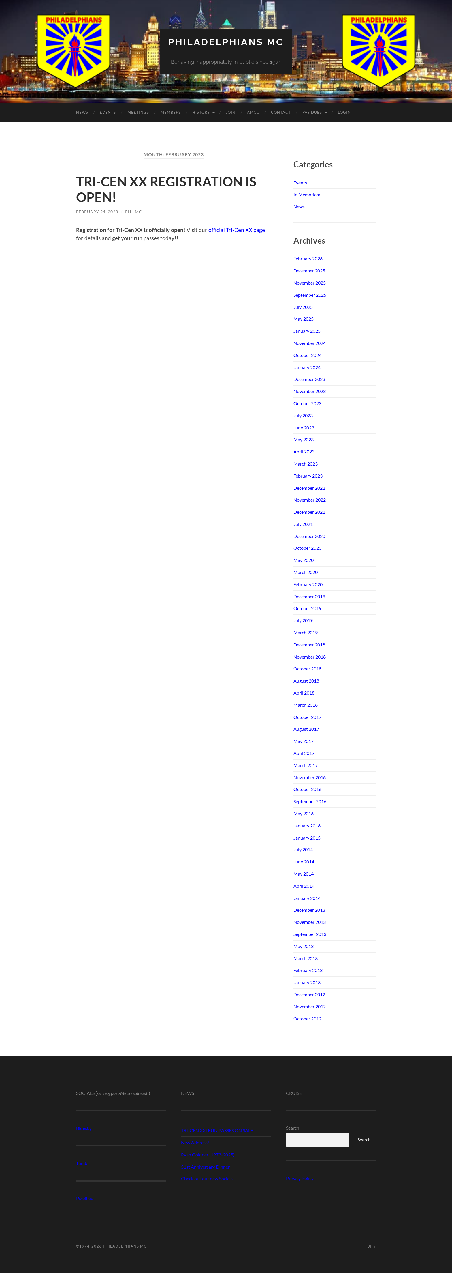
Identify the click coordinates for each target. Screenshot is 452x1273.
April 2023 (303, 451)
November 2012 (309, 1006)
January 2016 (307, 825)
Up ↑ (371, 1246)
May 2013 (303, 946)
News (82, 112)
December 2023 (309, 379)
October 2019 (307, 608)
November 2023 (309, 391)
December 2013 (309, 910)
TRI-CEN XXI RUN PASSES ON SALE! (218, 1130)
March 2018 (305, 705)
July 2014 (303, 849)
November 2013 (309, 922)
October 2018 (307, 668)
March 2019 (305, 632)
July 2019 (303, 620)
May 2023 (303, 439)
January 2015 (307, 837)
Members (171, 112)
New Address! (195, 1142)
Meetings (138, 112)
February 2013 (308, 970)
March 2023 (305, 463)
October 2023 (307, 403)
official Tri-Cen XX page (236, 230)
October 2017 (307, 717)
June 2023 (303, 427)
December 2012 (309, 994)
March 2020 (305, 572)
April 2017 (303, 753)
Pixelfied (84, 1198)
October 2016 (307, 789)
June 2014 (303, 861)
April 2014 (303, 886)
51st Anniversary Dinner (205, 1166)
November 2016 (309, 777)
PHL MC (133, 211)
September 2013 (309, 934)
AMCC (253, 112)
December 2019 (309, 596)
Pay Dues (312, 112)
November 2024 (309, 343)
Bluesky (84, 1128)
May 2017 (303, 741)
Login (344, 112)
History (201, 112)
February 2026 (308, 258)
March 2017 (305, 765)
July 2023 (303, 415)
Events (108, 112)
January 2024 (307, 367)
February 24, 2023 (97, 211)
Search (292, 1127)
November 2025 (309, 282)
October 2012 (307, 1018)
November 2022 (309, 499)
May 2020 (303, 560)
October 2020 (307, 548)
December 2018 (309, 644)
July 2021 (303, 524)
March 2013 (305, 958)
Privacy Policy (300, 1178)
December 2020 (309, 536)
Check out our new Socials (207, 1178)
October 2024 (307, 355)
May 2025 (303, 318)
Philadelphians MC (226, 42)
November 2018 (309, 656)
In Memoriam (306, 194)
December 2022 (309, 488)
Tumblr (83, 1163)
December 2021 (309, 512)
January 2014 (307, 898)
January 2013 (307, 982)
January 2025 (307, 331)
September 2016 (309, 801)
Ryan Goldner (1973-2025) (208, 1154)
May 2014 (303, 873)
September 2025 (309, 295)
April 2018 (303, 693)
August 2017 (306, 729)
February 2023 (308, 475)
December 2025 (309, 270)
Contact (281, 112)
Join (231, 112)
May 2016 (303, 813)
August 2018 (306, 680)
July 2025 (303, 307)
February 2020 (308, 584)
